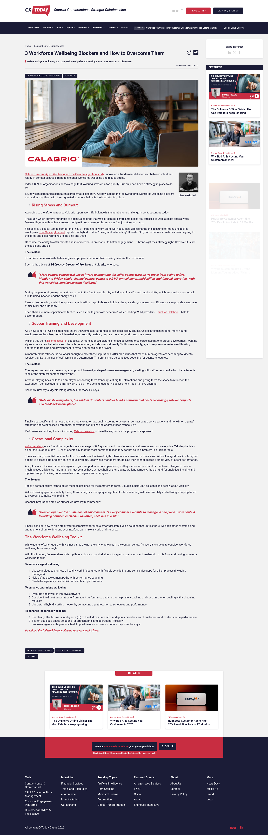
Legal (210, 799)
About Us (175, 783)
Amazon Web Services (147, 783)
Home (28, 46)
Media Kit (212, 788)
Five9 (137, 788)
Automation (105, 799)
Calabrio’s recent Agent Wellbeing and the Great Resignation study (64, 174)
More (124, 27)
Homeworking (106, 788)
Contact (175, 788)
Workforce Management (69, 650)
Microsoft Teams (108, 794)
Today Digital (49, 827)
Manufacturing (70, 799)
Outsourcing (68, 804)
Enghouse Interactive (146, 804)
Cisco (137, 794)
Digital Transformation (111, 804)
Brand (210, 794)
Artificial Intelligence (39, 650)
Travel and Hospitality (74, 788)
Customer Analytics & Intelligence (38, 811)
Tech (59, 27)
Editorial (48, 27)
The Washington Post (52, 232)
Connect (113, 27)
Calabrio (31, 656)
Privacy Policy (178, 794)
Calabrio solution (84, 431)
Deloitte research (57, 340)
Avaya (138, 799)
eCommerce (68, 794)
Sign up (168, 746)
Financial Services (72, 783)
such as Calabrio (168, 312)
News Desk (213, 783)
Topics (70, 27)
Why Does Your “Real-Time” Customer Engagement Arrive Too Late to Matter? (181, 28)
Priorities (83, 27)
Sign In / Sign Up (228, 10)
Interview (70, 76)
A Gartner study (34, 446)
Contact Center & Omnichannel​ (44, 76)
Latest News (33, 27)
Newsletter (198, 10)
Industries (98, 27)
